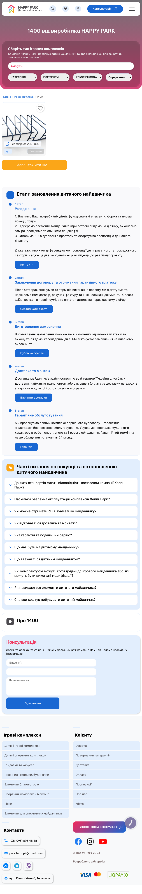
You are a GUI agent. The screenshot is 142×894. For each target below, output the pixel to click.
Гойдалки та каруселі (19, 765)
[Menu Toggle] (132, 9)
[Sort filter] (119, 77)
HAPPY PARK (28, 7)
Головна (6, 96)
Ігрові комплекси (24, 96)
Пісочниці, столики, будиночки (26, 774)
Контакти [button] (26, 264)
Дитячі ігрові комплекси (21, 745)
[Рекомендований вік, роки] (87, 77)
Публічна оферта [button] (32, 353)
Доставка (82, 765)
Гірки (8, 804)
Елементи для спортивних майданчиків (33, 813)
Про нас (81, 794)
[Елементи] (55, 77)
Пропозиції (84, 784)
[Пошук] (71, 66)
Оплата (81, 774)
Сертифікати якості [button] (33, 309)
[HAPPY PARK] (11, 8)
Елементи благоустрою (21, 784)
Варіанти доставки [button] (33, 397)
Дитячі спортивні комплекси (25, 755)
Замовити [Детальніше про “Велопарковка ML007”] (36, 151)
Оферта (81, 745)
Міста (80, 804)
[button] (34, 165)
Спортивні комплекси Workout (26, 794)
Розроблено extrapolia (89, 861)
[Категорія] (22, 77)
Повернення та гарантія (93, 755)
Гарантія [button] (26, 447)
